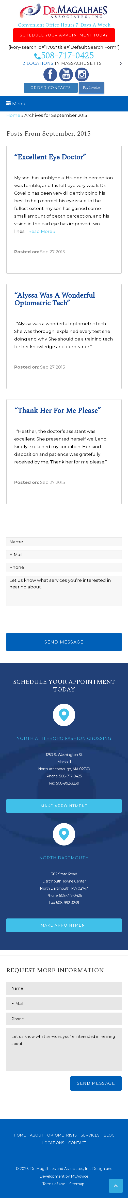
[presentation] (45, 620)
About (36, 1135)
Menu (15, 104)
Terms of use (53, 1184)
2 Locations (38, 63)
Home (13, 115)
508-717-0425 (64, 56)
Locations (53, 1143)
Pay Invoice (91, 88)
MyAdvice (79, 1176)
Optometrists (62, 1135)
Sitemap (76, 1184)
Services (90, 1135)
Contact (77, 1143)
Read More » (41, 231)
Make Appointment (64, 806)
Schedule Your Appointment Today (64, 35)
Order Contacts (50, 87)
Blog (109, 1135)
